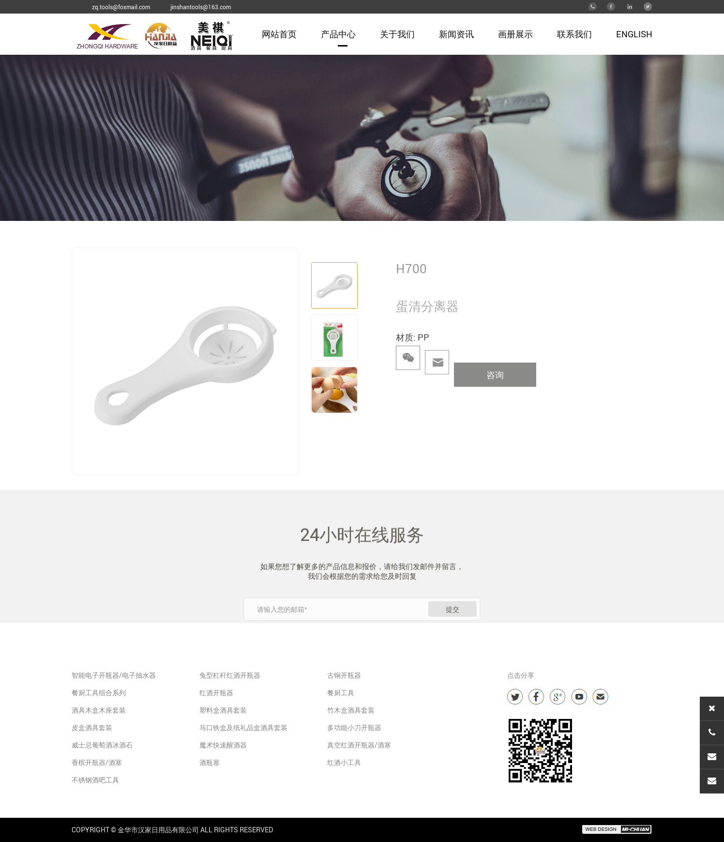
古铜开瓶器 (344, 675)
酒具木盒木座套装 (99, 710)
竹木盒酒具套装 (351, 710)
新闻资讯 (456, 34)
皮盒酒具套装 (92, 727)
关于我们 (397, 34)
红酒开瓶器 (216, 692)
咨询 (495, 392)
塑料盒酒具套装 (223, 710)
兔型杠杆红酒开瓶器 (229, 675)
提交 (452, 628)
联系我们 (574, 34)
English (634, 34)
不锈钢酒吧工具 (95, 779)
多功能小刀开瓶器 (354, 727)
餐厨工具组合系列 (99, 692)
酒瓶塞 (209, 762)
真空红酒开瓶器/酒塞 (359, 744)
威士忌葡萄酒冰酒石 (102, 744)
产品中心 (338, 34)
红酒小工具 (344, 762)
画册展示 (515, 34)
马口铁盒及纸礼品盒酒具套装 (243, 727)
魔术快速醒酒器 (223, 744)
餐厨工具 (340, 692)
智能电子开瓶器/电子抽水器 (114, 675)
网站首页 (279, 34)
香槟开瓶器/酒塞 (97, 762)
